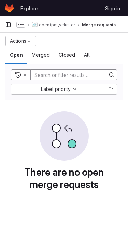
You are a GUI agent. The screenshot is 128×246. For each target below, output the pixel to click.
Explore (29, 8)
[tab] (16, 55)
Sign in (112, 8)
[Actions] (20, 41)
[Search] (75, 75)
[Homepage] (9, 8)
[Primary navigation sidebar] (8, 24)
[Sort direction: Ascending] (111, 89)
